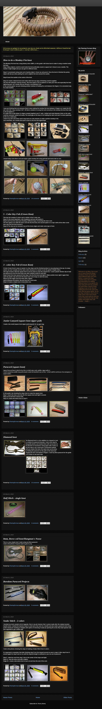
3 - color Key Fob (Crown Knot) (18, 264)
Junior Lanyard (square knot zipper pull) (22, 320)
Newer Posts (7, 697)
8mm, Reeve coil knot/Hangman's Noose (22, 538)
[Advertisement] (86, 361)
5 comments (35, 305)
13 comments (35, 482)
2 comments (35, 249)
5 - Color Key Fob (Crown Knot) (18, 214)
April (79, 261)
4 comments (35, 523)
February (81, 254)
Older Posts (67, 697)
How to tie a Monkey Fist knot (17, 60)
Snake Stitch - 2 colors (13, 621)
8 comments (35, 421)
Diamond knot (10, 437)
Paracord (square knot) (14, 367)
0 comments (35, 686)
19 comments (35, 198)
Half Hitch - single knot (14, 498)
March (80, 258)
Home (7, 41)
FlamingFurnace (15, 198)
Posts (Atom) (42, 703)
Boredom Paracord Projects (16, 581)
